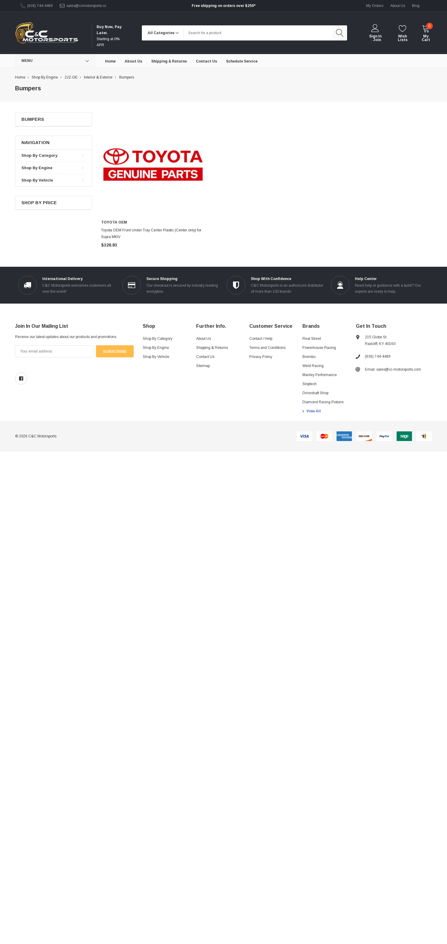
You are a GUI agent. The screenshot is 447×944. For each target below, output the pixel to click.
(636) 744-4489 (40, 6)
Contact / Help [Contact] (260, 339)
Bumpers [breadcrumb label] (126, 77)
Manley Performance (319, 375)
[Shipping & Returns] (169, 61)
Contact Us (205, 357)
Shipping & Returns (212, 348)
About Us (203, 339)
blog (416, 6)
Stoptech (309, 384)
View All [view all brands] (313, 411)
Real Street (311, 339)
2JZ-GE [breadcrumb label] (71, 77)
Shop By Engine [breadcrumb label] (45, 77)
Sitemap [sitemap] (203, 366)
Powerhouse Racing (319, 348)
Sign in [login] (375, 36)
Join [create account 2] (377, 40)
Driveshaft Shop (315, 393)
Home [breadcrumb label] (20, 77)
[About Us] (133, 61)
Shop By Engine (37, 168)
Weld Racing (313, 366)
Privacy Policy (260, 357)
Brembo (308, 357)
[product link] (153, 164)
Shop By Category (39, 155)
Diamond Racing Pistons (322, 402)
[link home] (46, 33)
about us (397, 6)
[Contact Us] (206, 61)
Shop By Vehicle (37, 180)
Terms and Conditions (267, 348)
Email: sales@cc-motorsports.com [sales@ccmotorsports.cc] (393, 369)
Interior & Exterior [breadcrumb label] (98, 77)
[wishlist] (402, 33)
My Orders (374, 6)
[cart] (426, 33)
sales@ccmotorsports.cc (86, 6)
